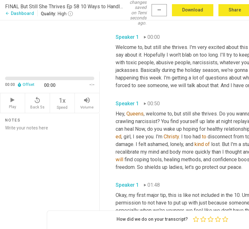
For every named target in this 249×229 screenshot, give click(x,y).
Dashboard (19, 13)
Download (192, 9)
